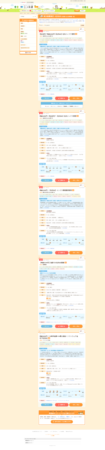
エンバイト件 (30, 2)
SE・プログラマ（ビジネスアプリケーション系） (69, 19)
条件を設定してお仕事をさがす (63, 421)
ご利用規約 (46, 431)
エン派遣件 (23, 2)
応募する (62, 98)
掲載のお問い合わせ (82, 4)
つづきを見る (46, 53)
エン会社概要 (61, 431)
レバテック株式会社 (50, 94)
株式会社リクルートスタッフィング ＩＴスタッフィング (57, 322)
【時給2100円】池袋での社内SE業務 (52, 263)
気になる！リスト (26, 10)
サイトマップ (76, 4)
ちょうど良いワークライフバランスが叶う (27, 4)
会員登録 (77, 10)
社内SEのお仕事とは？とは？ (69, 22)
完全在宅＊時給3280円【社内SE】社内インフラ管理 (57, 34)
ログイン (82, 10)
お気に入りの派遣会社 (49, 10)
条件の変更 (29, 52)
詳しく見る (76, 98)
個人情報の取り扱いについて (37, 431)
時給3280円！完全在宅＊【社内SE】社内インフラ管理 (58, 116)
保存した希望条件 (38, 10)
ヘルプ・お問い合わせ (69, 4)
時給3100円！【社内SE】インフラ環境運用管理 (56, 190)
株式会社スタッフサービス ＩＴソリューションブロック (57, 400)
